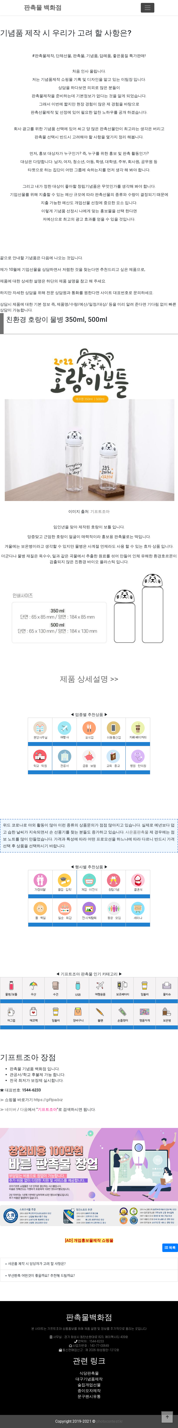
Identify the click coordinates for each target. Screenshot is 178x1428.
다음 (24, 1109)
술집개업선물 (89, 1385)
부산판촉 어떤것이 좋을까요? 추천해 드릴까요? (41, 1275)
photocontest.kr (109, 1421)
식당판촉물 (89, 1373)
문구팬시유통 (89, 1396)
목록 (170, 1248)
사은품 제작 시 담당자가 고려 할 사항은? (37, 1263)
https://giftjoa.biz (48, 1099)
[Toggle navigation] (147, 8)
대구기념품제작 (89, 1379)
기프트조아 (100, 511)
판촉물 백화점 (43, 7)
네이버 (10, 1109)
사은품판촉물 (137, 832)
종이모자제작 (89, 1390)
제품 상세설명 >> (89, 679)
